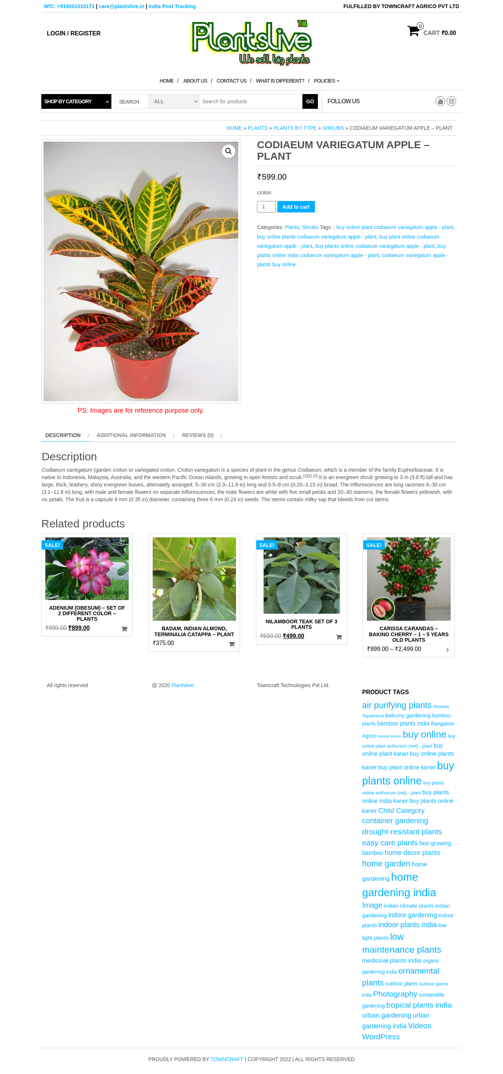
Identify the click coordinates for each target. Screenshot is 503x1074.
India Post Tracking (172, 6)
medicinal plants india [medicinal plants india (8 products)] (391, 960)
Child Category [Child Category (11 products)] (401, 810)
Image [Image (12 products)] (372, 905)
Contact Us (232, 81)
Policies (327, 81)
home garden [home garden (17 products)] (386, 863)
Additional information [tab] (131, 435)
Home (167, 81)
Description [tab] (63, 435)
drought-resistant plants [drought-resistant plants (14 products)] (402, 831)
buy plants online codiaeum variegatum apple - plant (375, 246)
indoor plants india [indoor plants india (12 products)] (407, 925)
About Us (195, 81)
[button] (228, 151)
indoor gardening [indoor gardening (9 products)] (412, 915)
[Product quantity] (266, 206)
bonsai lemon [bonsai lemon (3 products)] (389, 736)
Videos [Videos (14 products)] (419, 1025)
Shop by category (67, 101)
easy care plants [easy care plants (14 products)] (390, 842)
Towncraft (227, 1059)
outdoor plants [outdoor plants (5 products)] (401, 984)
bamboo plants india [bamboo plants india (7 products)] (403, 723)
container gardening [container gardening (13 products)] (395, 821)
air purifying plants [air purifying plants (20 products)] (396, 705)
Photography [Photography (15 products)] (395, 994)
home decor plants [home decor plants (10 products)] (412, 852)
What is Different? (280, 81)
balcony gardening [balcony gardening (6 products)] (408, 715)
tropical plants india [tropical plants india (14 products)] (419, 1005)
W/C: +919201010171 (69, 6)
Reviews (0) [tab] (198, 435)
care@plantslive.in (121, 6)
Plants (258, 128)
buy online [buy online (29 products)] (425, 734)
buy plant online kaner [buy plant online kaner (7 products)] (407, 767)
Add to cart (296, 207)
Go (310, 101)
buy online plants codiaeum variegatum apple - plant (317, 237)
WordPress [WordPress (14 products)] (381, 1036)
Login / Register (74, 33)
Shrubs (333, 128)
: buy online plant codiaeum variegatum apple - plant (394, 227)
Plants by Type (295, 128)
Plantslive (182, 685)
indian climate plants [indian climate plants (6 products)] (409, 905)
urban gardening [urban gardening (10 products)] (387, 1015)
